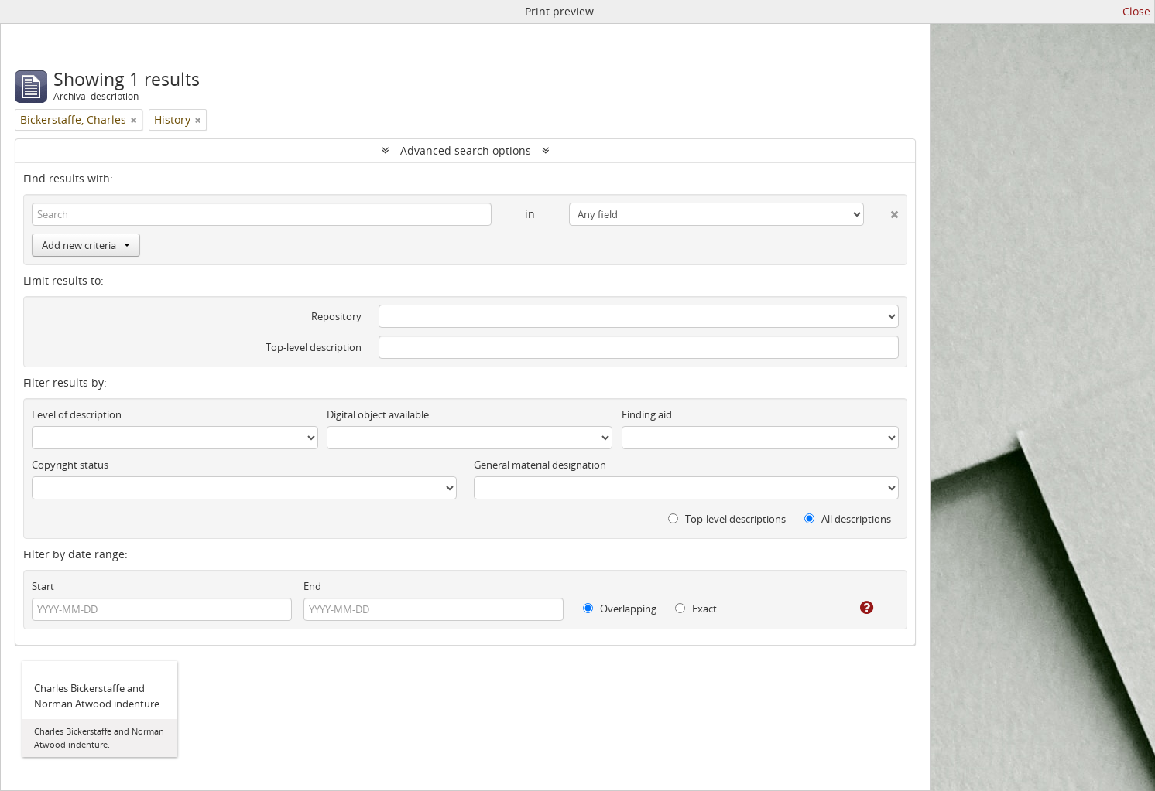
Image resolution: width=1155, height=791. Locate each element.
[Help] (855, 607)
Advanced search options (465, 150)
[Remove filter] (134, 120)
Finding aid (647, 414)
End (312, 586)
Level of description (77, 414)
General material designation (540, 465)
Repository (336, 316)
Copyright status (70, 465)
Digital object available (378, 414)
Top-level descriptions (727, 519)
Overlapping (619, 608)
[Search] (262, 214)
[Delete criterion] (881, 211)
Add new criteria (86, 245)
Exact (696, 608)
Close (1136, 11)
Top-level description (314, 347)
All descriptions (847, 519)
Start (43, 586)
